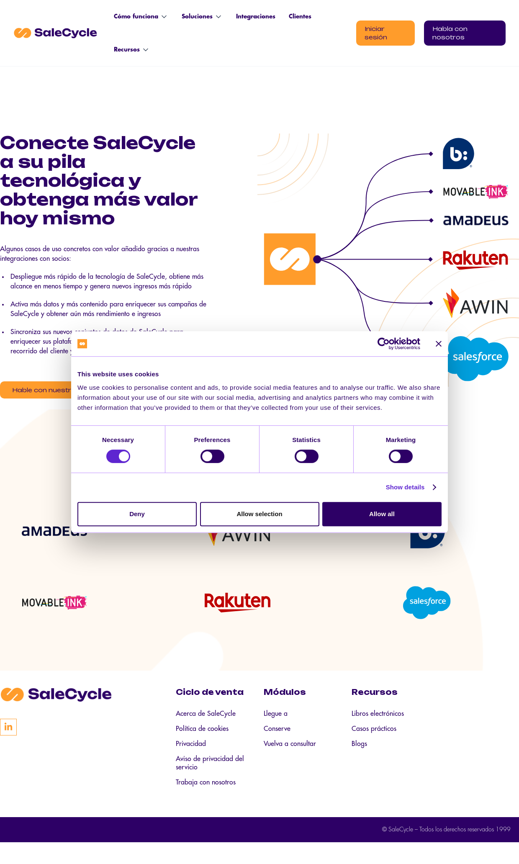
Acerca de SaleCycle (206, 735)
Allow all (382, 513)
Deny (137, 513)
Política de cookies (202, 750)
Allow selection (259, 513)
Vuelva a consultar (290, 765)
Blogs (359, 765)
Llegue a (276, 735)
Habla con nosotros (450, 33)
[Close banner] (439, 344)
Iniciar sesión (376, 33)
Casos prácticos (374, 750)
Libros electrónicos (378, 735)
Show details (405, 487)
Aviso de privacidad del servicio (210, 784)
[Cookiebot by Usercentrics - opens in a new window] (383, 343)
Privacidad (191, 765)
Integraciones (255, 16)
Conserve (277, 750)
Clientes (300, 16)
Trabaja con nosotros (206, 804)
